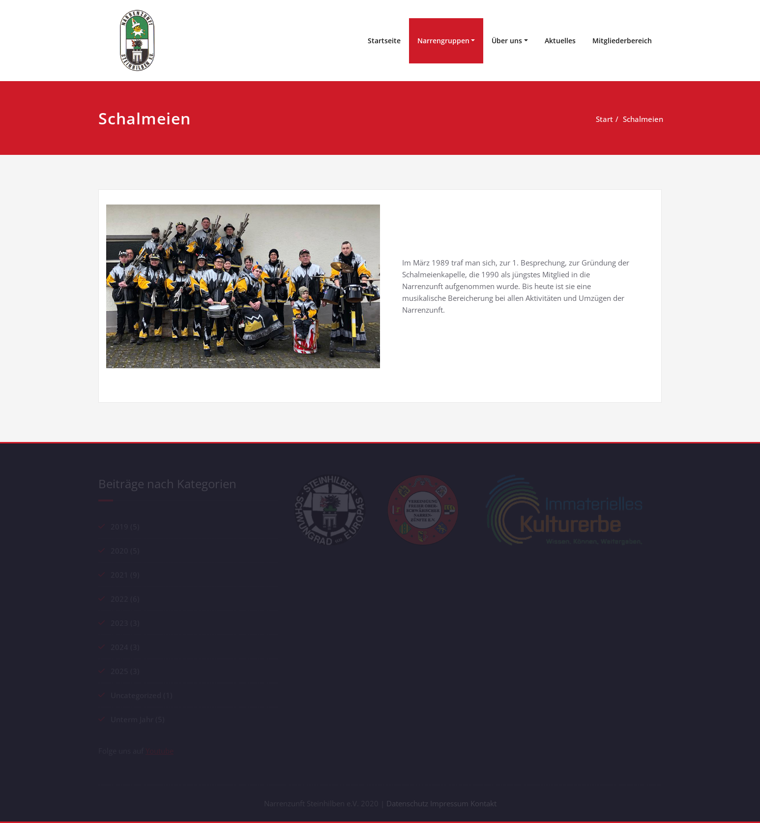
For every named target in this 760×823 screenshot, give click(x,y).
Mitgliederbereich (622, 40)
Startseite (384, 40)
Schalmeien (627, 119)
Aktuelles (560, 40)
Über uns (507, 40)
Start (588, 119)
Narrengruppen (443, 40)
